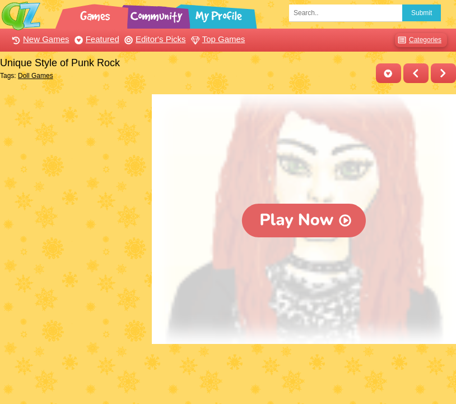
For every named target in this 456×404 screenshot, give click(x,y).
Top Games (216, 39)
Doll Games (35, 76)
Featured (95, 39)
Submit (421, 13)
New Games (39, 39)
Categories (418, 40)
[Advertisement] (73, 164)
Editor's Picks (154, 39)
